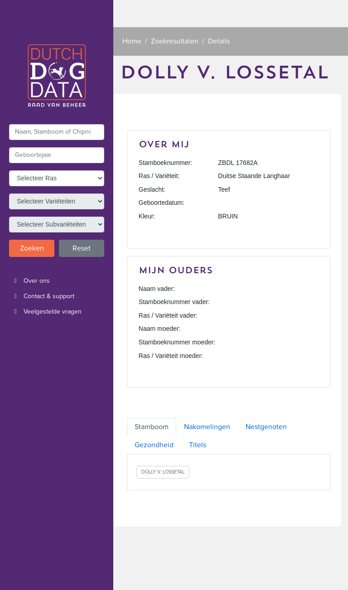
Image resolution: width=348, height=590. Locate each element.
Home (131, 41)
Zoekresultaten (174, 41)
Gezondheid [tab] (154, 445)
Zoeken (32, 248)
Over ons (29, 281)
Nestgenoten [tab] (266, 426)
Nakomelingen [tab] (207, 426)
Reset (81, 248)
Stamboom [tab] (152, 426)
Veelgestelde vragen (45, 312)
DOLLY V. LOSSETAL (162, 471)
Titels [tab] (197, 445)
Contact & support (41, 296)
